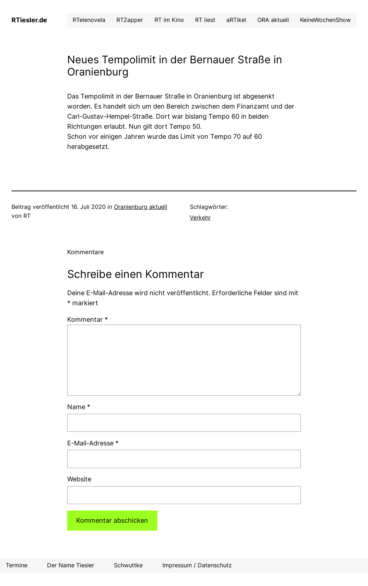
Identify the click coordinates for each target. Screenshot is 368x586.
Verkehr (200, 217)
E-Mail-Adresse (93, 443)
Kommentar (87, 319)
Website (79, 479)
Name (78, 407)
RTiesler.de (29, 20)
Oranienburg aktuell (140, 206)
